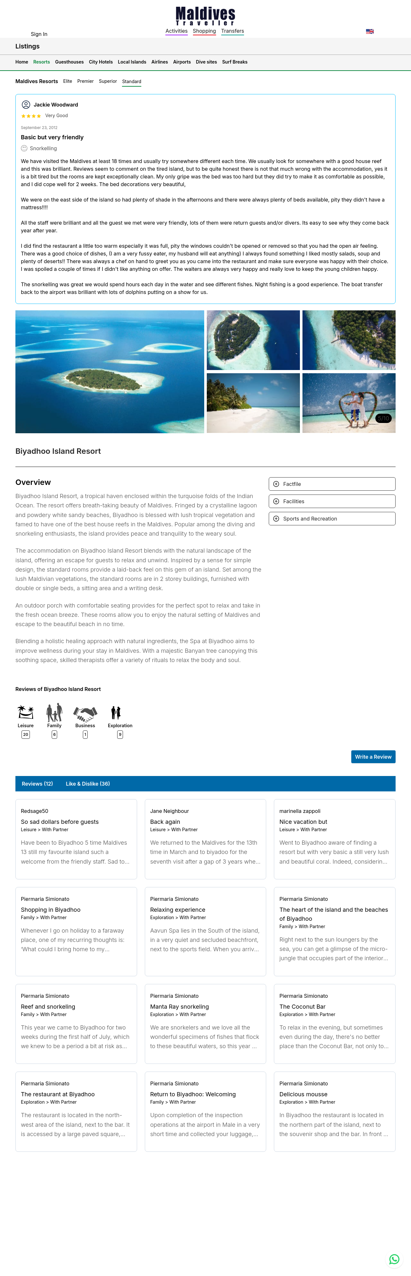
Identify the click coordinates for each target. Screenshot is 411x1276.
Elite (67, 81)
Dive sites (206, 62)
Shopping (204, 31)
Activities (176, 31)
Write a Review (373, 757)
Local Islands (132, 62)
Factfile (292, 484)
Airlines (160, 62)
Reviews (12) (37, 783)
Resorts (41, 62)
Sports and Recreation (310, 518)
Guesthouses (69, 62)
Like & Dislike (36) (88, 783)
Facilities (293, 501)
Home (21, 62)
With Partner (55, 829)
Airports (182, 62)
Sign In (39, 34)
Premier (85, 81)
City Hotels (101, 62)
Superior (108, 81)
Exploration (162, 917)
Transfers (232, 31)
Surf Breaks (235, 62)
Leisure (28, 829)
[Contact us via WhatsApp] (394, 1259)
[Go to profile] (76, 811)
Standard (131, 81)
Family (28, 917)
